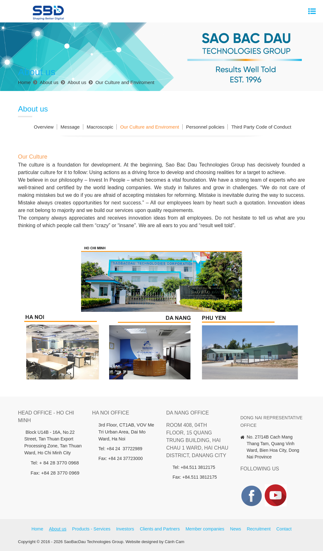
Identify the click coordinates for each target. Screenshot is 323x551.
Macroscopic (100, 127)
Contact (283, 528)
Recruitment (258, 528)
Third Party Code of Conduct (261, 127)
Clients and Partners (160, 528)
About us (57, 528)
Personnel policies (205, 127)
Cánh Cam (174, 541)
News (235, 528)
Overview (44, 127)
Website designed (142, 541)
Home (37, 528)
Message (70, 127)
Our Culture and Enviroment (149, 127)
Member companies (204, 528)
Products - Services (91, 528)
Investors (125, 528)
